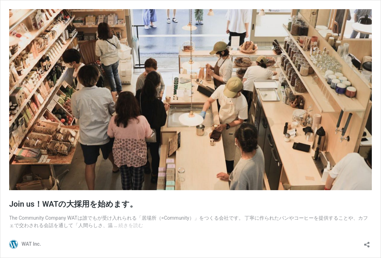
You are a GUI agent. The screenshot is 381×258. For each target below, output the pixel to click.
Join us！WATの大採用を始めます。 (73, 204)
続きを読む (130, 225)
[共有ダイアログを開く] (367, 242)
